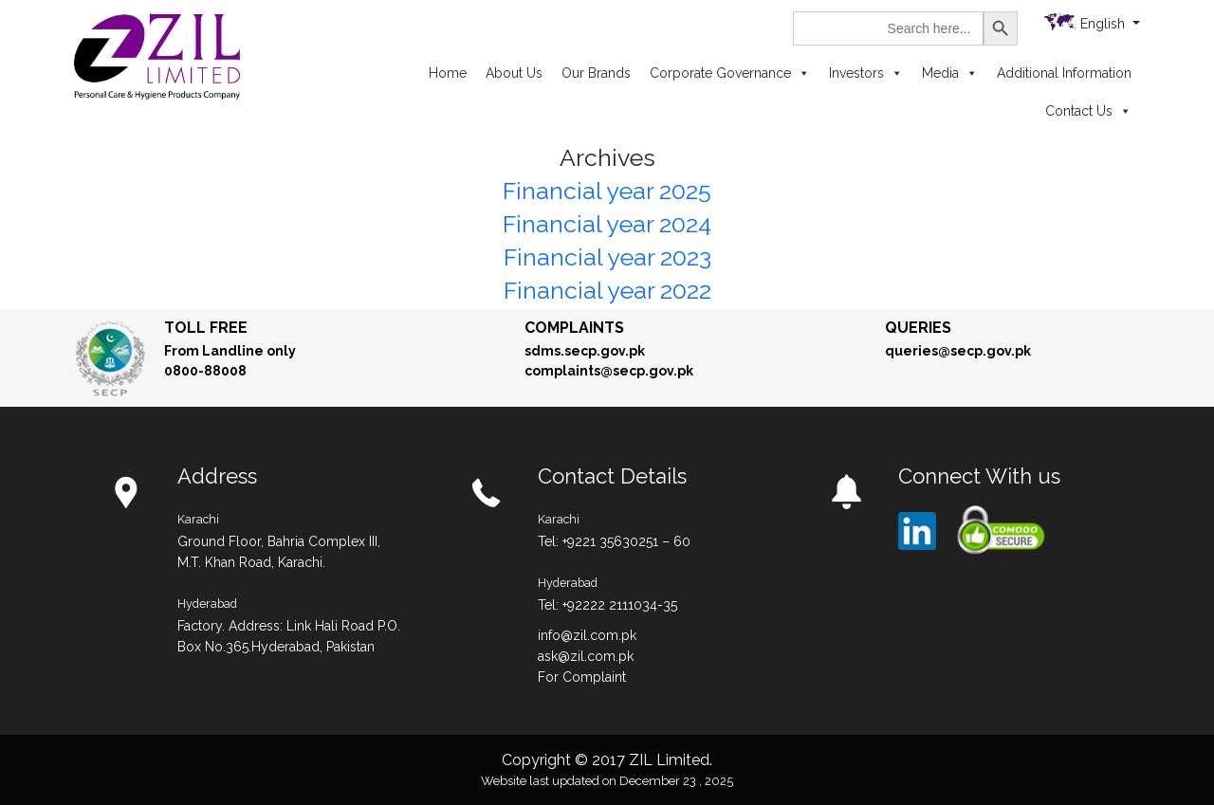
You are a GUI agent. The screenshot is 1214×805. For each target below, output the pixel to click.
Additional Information (1064, 73)
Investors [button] (866, 73)
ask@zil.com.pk (586, 656)
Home (448, 73)
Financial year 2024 (607, 224)
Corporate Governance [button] (730, 73)
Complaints (574, 328)
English (1104, 23)
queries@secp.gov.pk (958, 350)
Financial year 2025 (607, 190)
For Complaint (582, 677)
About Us (514, 73)
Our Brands (596, 73)
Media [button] (950, 73)
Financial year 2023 (607, 257)
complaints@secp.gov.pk (608, 370)
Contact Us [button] (1088, 111)
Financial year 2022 (607, 290)
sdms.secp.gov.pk (584, 350)
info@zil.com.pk (587, 635)
